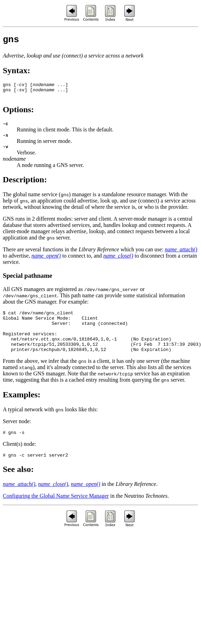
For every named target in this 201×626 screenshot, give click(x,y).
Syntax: (16, 72)
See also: (18, 488)
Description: (25, 187)
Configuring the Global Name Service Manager (56, 515)
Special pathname (27, 284)
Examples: (21, 411)
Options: (18, 114)
